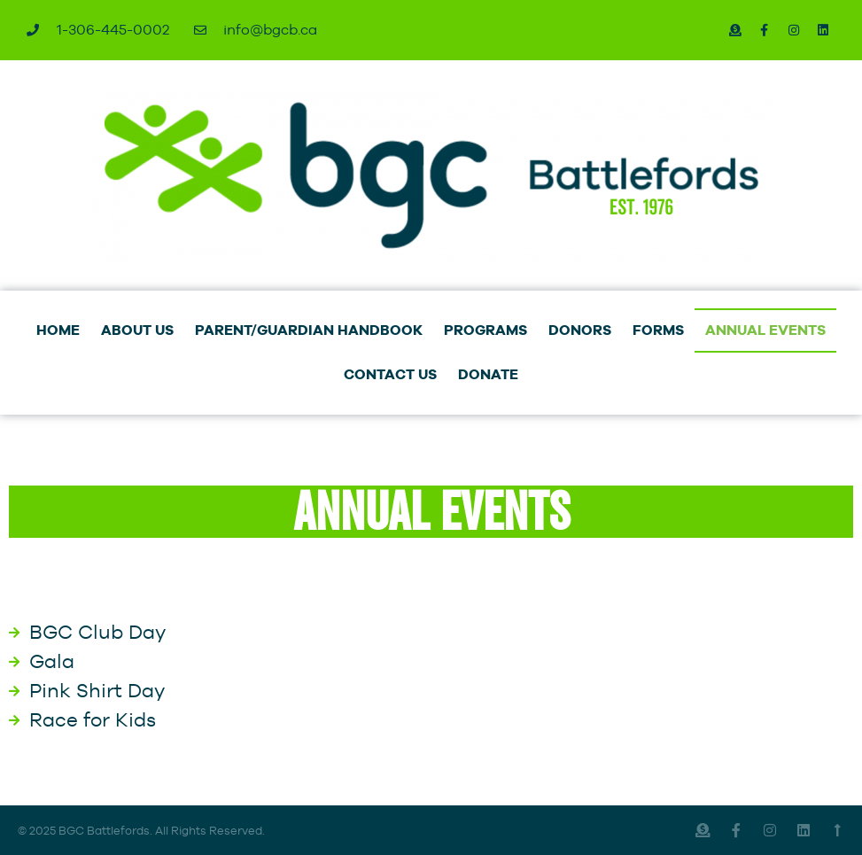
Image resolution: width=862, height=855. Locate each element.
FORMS (658, 330)
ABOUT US (137, 330)
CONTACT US (390, 374)
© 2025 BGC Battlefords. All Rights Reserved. (141, 830)
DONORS (579, 330)
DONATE (488, 374)
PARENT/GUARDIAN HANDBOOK (309, 330)
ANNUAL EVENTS (765, 330)
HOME (58, 330)
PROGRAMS (485, 330)
